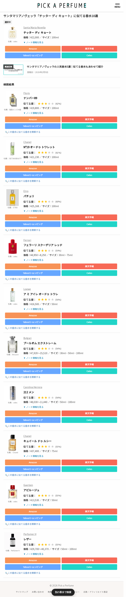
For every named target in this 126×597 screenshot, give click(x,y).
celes (15, 41)
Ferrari (27, 240)
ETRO (15, 207)
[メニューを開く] (117, 6)
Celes (89, 55)
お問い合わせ (38, 591)
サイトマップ (22, 591)
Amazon (33, 48)
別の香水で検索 (63, 592)
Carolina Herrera (32, 387)
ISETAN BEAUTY (15, 158)
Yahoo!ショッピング (33, 55)
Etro (25, 191)
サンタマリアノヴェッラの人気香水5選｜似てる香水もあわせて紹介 (65, 66)
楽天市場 (89, 48)
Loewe (27, 289)
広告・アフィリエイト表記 (95, 591)
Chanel (27, 142)
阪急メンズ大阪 (15, 109)
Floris (26, 93)
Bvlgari (27, 338)
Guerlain (28, 485)
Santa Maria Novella (34, 27)
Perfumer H (15, 550)
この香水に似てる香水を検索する (24, 131)
